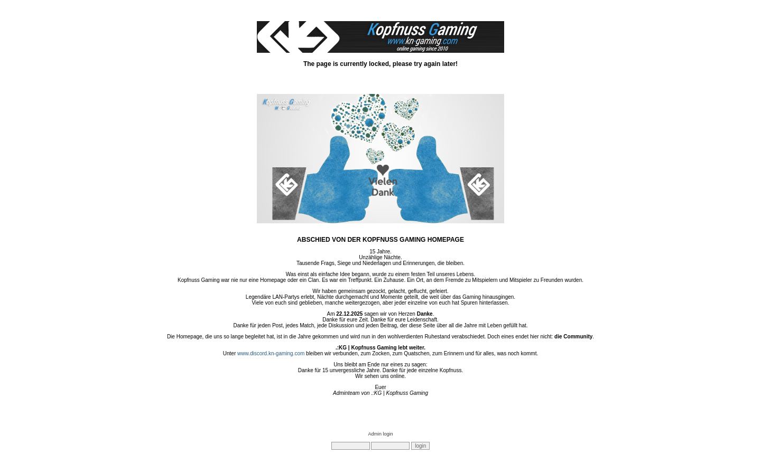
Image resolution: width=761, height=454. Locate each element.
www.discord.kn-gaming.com (270, 353)
